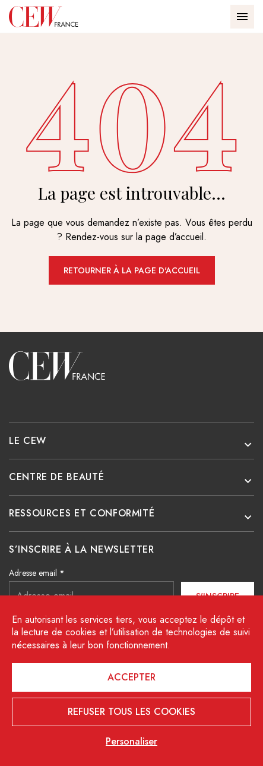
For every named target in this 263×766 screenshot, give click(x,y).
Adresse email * (37, 573)
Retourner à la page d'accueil (132, 270)
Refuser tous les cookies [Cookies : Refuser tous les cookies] (131, 711)
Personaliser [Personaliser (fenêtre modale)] (131, 741)
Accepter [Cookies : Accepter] (131, 677)
